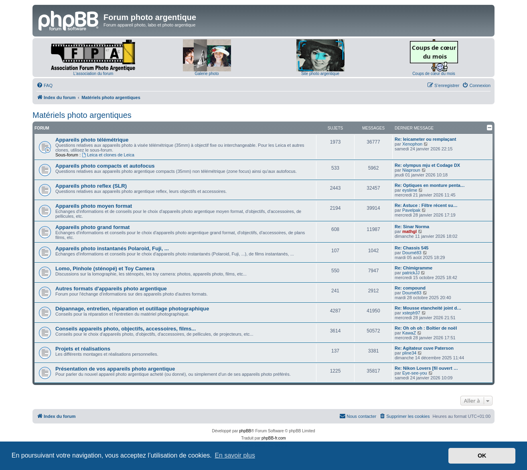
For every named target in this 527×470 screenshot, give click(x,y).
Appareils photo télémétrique (91, 140)
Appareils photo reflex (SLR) (91, 186)
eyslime (409, 190)
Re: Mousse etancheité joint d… (428, 308)
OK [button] (482, 455)
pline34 (409, 352)
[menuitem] (44, 85)
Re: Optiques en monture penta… (430, 185)
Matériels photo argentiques (82, 115)
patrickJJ (411, 272)
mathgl (409, 231)
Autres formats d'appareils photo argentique (111, 289)
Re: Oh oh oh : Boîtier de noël (426, 328)
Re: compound (410, 288)
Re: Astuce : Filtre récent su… (426, 205)
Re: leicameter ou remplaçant (425, 139)
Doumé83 (412, 252)
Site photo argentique (320, 73)
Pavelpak (411, 210)
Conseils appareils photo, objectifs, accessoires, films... (125, 329)
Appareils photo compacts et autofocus (105, 166)
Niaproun (411, 170)
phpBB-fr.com (273, 438)
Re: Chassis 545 (411, 247)
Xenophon (412, 144)
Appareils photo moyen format (93, 206)
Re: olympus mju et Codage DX (427, 165)
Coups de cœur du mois (433, 73)
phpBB (245, 431)
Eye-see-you (414, 373)
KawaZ (409, 332)
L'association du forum (93, 73)
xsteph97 (411, 312)
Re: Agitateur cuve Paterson (424, 348)
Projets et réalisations (82, 349)
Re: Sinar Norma (412, 226)
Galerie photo (207, 73)
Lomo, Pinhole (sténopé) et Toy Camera (104, 268)
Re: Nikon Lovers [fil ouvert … (426, 368)
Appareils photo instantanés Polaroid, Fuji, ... (112, 248)
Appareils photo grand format (92, 227)
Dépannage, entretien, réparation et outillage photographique (132, 309)
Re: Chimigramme (413, 267)
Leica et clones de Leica (108, 154)
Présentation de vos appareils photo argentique (115, 369)
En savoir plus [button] (235, 455)
